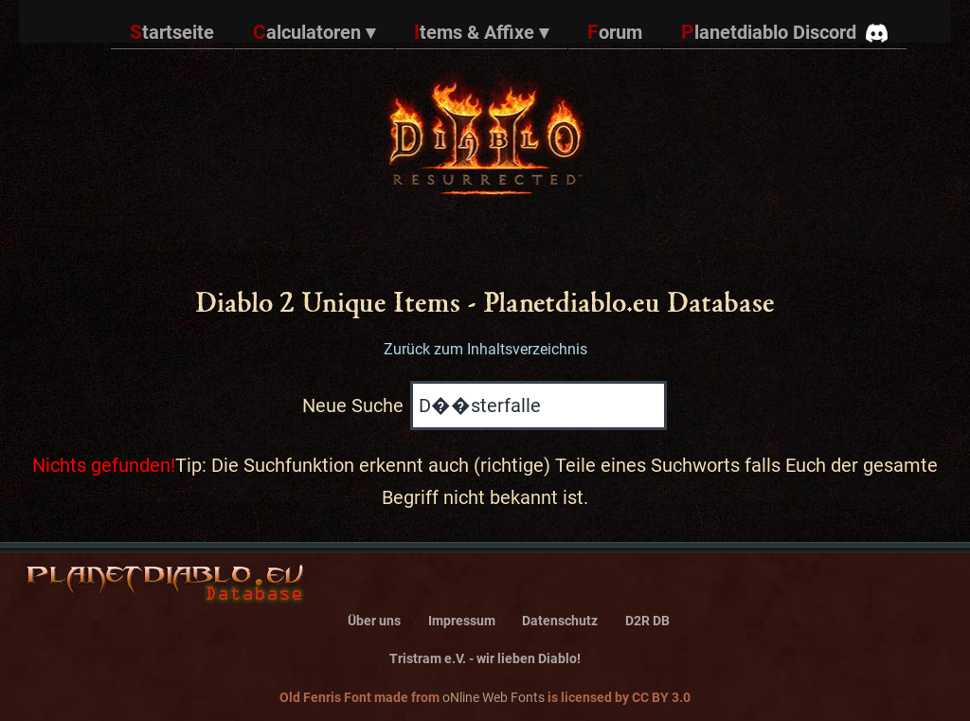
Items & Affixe (481, 32)
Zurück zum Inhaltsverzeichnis (485, 349)
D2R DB (647, 621)
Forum (614, 32)
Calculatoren (314, 32)
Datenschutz (560, 621)
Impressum (461, 621)
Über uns (374, 621)
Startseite (172, 32)
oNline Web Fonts (493, 697)
